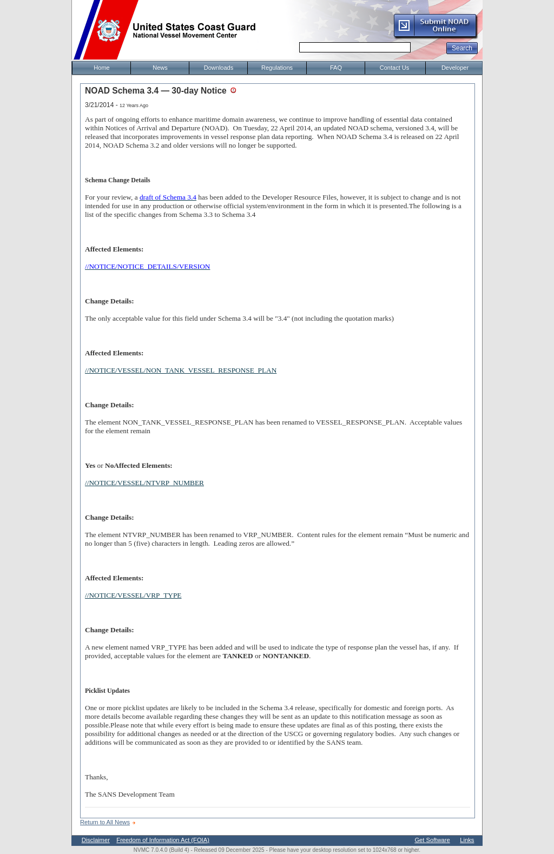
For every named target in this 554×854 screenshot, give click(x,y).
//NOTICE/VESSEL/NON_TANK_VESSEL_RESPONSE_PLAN (180, 370)
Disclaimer (96, 840)
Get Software (432, 840)
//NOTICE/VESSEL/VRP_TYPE (133, 595)
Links (467, 840)
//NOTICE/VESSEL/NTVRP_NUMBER (144, 483)
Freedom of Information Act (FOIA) (162, 840)
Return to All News (105, 822)
